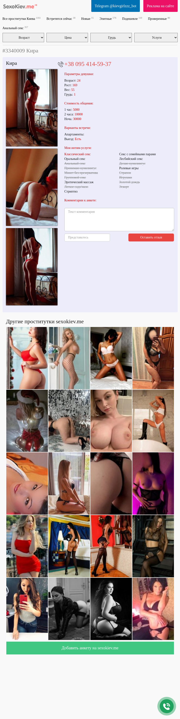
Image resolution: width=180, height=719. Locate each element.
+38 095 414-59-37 (87, 64)
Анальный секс (15, 28)
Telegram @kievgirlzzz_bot (115, 6)
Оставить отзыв (151, 237)
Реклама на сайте (160, 6)
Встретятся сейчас (60, 19)
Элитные (107, 19)
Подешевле (132, 19)
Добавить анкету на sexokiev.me (90, 648)
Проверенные (159, 19)
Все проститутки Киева (22, 19)
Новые (87, 19)
